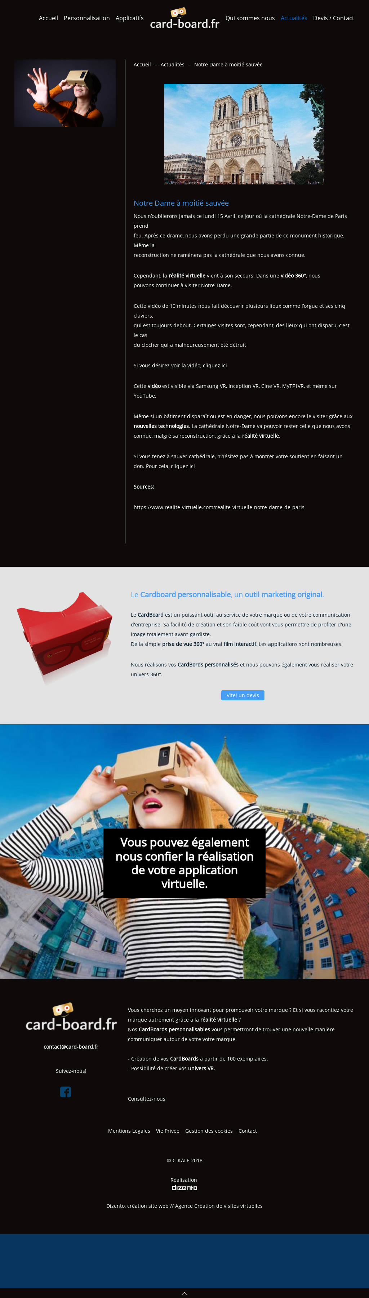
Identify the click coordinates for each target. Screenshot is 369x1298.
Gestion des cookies (209, 1130)
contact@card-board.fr (71, 1046)
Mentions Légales (129, 1130)
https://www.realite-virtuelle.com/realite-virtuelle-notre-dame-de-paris (219, 507)
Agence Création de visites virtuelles (219, 1205)
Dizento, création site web (137, 1205)
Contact (248, 1130)
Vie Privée (167, 1130)
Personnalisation (87, 18)
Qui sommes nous (250, 18)
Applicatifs (130, 18)
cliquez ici (215, 365)
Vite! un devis (243, 695)
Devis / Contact (333, 18)
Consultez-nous (146, 1098)
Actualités (294, 18)
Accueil (48, 18)
